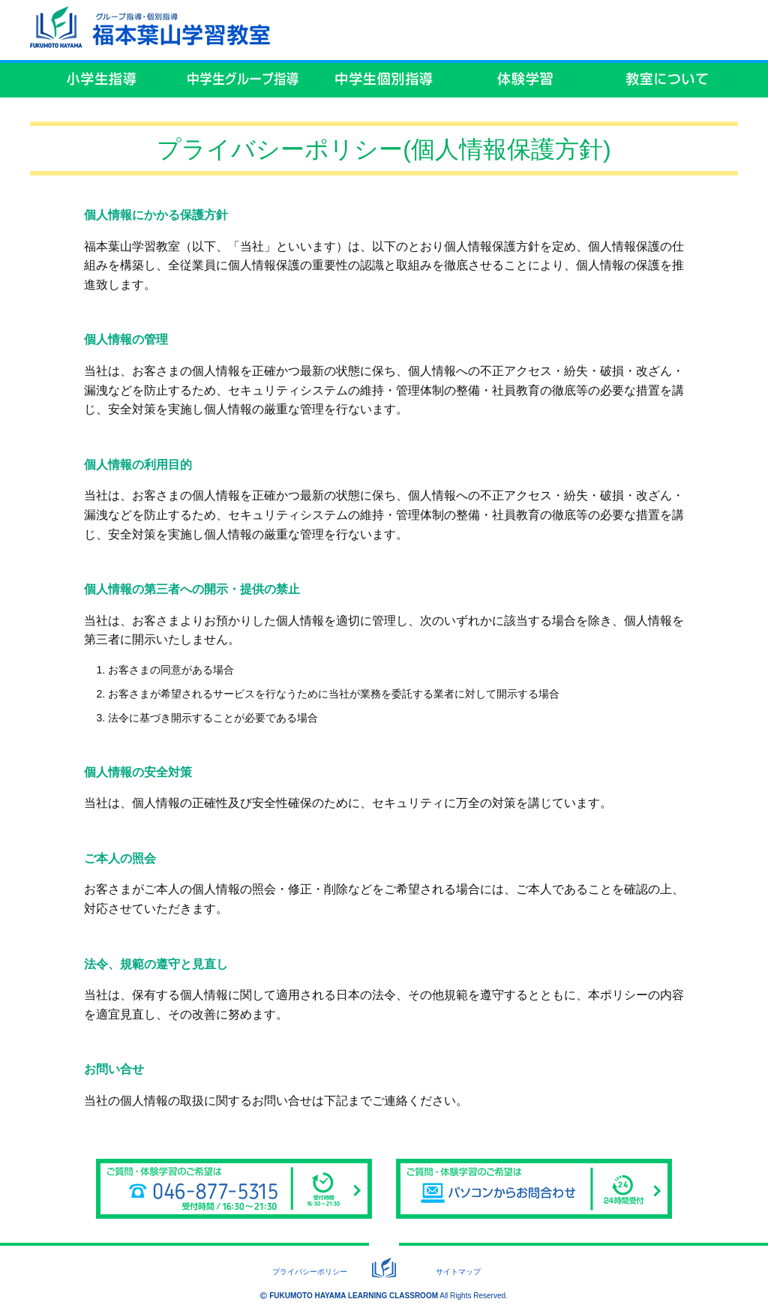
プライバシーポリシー (309, 1272)
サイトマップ (458, 1272)
